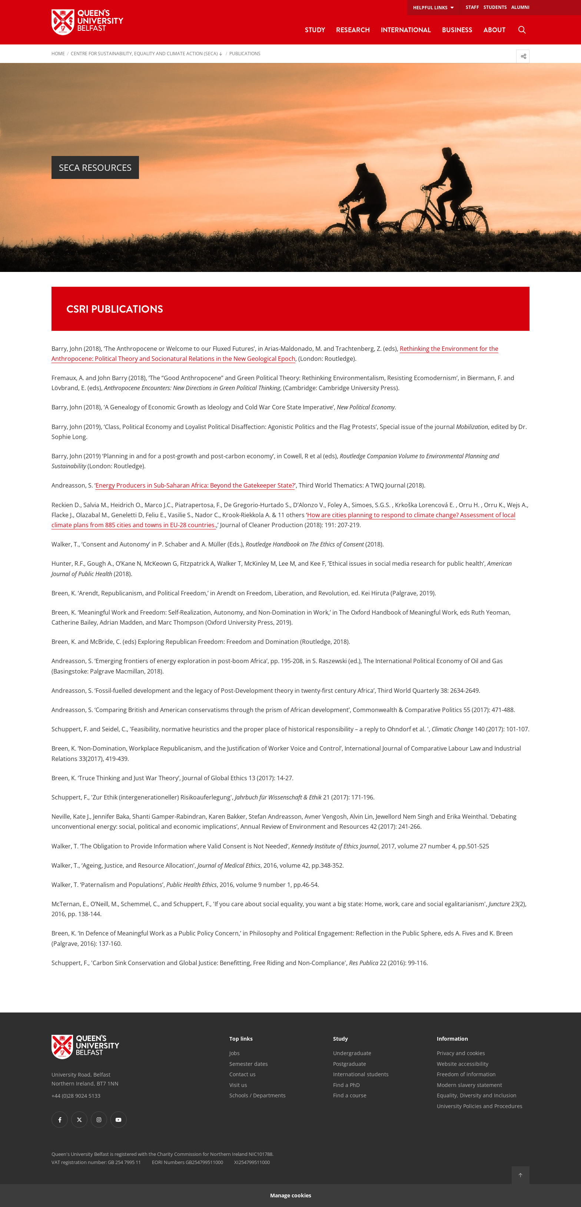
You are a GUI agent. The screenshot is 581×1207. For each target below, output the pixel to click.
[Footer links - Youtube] (118, 1119)
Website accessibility (462, 1063)
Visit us (238, 1084)
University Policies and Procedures (479, 1106)
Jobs (234, 1053)
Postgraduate (349, 1063)
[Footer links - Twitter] (79, 1119)
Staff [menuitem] (472, 7)
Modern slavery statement (469, 1084)
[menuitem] (522, 30)
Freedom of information (466, 1074)
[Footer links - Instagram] (99, 1119)
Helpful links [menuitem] (430, 7)
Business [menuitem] (457, 29)
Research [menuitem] (353, 29)
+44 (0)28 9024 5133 (76, 1095)
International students (361, 1074)
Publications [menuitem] (244, 54)
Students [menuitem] (495, 7)
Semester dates (248, 1063)
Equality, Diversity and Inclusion (477, 1095)
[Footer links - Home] (85, 1047)
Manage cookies (290, 1195)
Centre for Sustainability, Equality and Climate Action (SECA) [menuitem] (144, 54)
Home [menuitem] (58, 54)
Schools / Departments (257, 1095)
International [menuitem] (406, 29)
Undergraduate (352, 1053)
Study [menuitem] (315, 29)
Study (340, 1039)
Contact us (242, 1074)
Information (452, 1039)
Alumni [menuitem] (520, 7)
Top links (241, 1039)
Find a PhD (346, 1084)
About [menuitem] (494, 29)
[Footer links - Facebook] (60, 1119)
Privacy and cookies (461, 1053)
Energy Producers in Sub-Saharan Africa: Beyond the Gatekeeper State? (195, 485)
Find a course (349, 1095)
